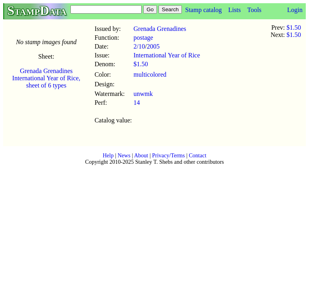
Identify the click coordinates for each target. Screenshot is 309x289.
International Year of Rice (167, 55)
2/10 (139, 46)
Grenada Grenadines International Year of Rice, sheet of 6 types (46, 78)
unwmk (143, 93)
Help (108, 156)
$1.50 (141, 64)
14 (137, 102)
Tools (254, 9)
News (123, 156)
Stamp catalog (203, 9)
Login (295, 9)
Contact (197, 156)
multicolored (150, 74)
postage (143, 37)
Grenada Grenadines (160, 28)
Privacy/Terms (168, 156)
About (141, 156)
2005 (153, 46)
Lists (234, 9)
